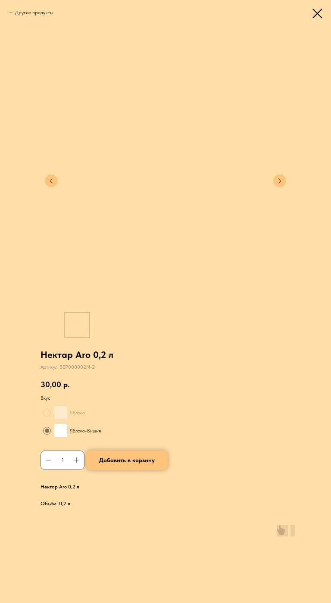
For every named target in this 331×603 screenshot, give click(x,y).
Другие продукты (34, 12)
